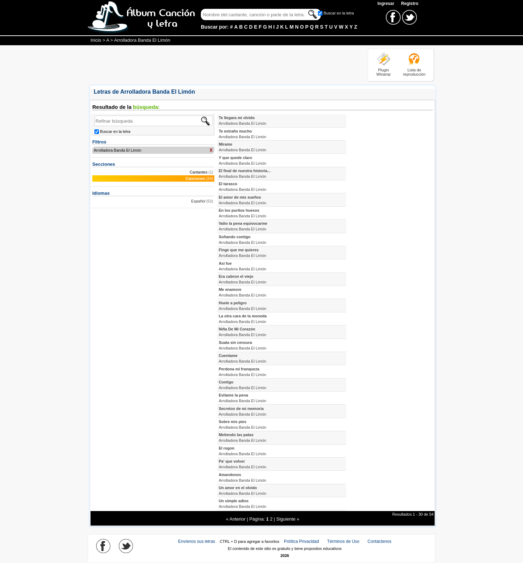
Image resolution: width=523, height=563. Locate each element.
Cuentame (242, 358)
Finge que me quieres (242, 253)
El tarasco (242, 187)
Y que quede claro (242, 160)
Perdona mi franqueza (242, 372)
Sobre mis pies (242, 424)
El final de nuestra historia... (245, 173)
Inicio (96, 40)
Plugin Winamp (383, 72)
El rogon (242, 451)
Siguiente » (287, 519)
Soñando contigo (242, 240)
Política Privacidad (301, 541)
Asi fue (242, 266)
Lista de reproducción (414, 72)
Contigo (242, 385)
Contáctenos (379, 541)
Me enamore (242, 292)
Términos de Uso (343, 541)
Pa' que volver (242, 464)
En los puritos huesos (242, 213)
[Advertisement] (218, 65)
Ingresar (386, 3)
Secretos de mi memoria (242, 411)
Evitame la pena (242, 398)
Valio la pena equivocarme (243, 226)
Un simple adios (242, 504)
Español (198, 201)
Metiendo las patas (242, 437)
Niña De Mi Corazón (242, 332)
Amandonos (242, 477)
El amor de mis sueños (242, 200)
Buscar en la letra (339, 13)
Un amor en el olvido (242, 490)
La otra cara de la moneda (243, 319)
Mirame (242, 147)
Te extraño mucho (242, 134)
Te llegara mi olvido (242, 120)
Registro (409, 3)
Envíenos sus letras (196, 541)
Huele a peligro (242, 306)
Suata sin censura (242, 345)
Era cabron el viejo (242, 279)
